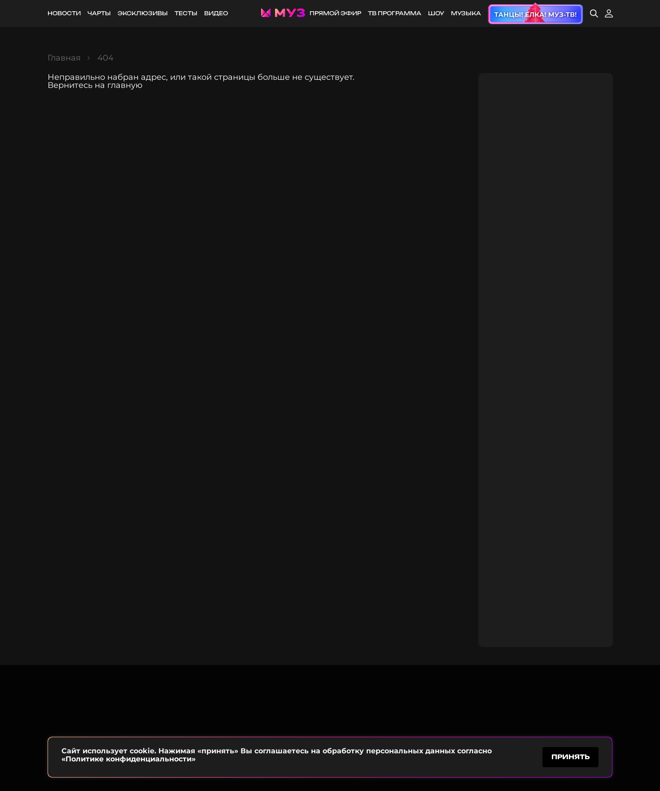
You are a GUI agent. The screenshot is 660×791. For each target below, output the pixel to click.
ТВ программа (394, 13)
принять (570, 757)
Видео (216, 13)
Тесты (186, 13)
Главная (64, 58)
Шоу (436, 13)
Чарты (99, 13)
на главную (119, 85)
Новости (64, 13)
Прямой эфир (335, 13)
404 (105, 58)
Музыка (466, 13)
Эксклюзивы (143, 13)
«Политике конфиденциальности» (128, 759)
